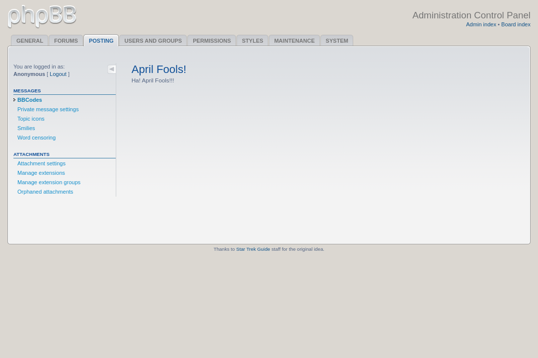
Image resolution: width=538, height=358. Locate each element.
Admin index (481, 24)
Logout (58, 74)
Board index (516, 24)
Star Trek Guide (253, 249)
